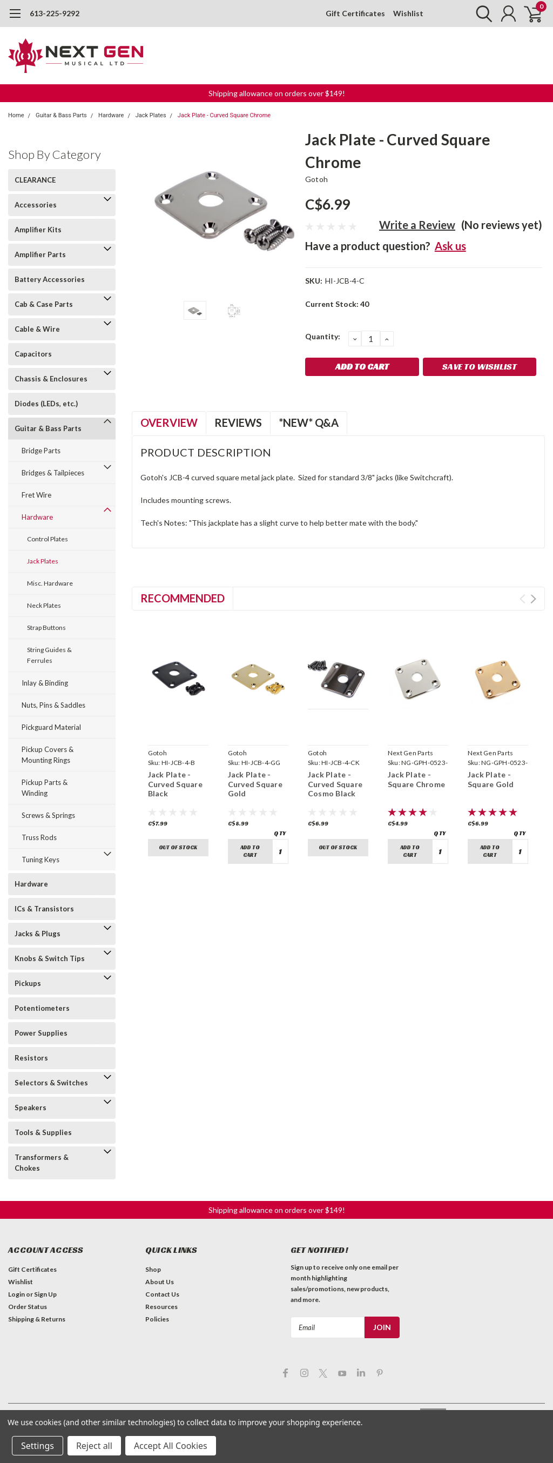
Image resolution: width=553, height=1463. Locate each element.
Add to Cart (250, 851)
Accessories (36, 204)
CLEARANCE (35, 180)
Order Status (27, 1307)
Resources (161, 1307)
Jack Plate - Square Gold (491, 779)
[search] (481, 13)
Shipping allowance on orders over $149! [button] (276, 93)
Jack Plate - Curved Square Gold (255, 784)
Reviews (238, 422)
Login (16, 1294)
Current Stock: (337, 303)
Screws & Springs (48, 815)
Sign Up (45, 1294)
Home (16, 115)
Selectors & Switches (51, 1082)
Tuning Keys (40, 859)
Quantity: (322, 336)
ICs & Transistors (44, 908)
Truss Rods (39, 837)
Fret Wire (36, 495)
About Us (159, 1282)
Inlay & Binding (45, 683)
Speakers (30, 1107)
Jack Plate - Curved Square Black (175, 784)
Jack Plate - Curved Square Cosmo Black (335, 784)
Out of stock (178, 847)
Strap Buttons (46, 627)
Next (533, 599)
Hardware (111, 115)
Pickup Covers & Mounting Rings (47, 754)
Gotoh (316, 179)
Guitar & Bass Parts (61, 115)
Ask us (450, 245)
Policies (157, 1319)
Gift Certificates (355, 13)
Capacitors (33, 354)
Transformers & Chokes (42, 1162)
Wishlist (408, 13)
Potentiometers (42, 1008)
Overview (169, 422)
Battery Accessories (50, 279)
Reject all (94, 1446)
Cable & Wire (37, 329)
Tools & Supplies (43, 1132)
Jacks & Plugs (37, 933)
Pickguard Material (51, 727)
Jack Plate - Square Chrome (416, 779)
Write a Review (417, 224)
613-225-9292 (54, 13)
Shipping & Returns (36, 1319)
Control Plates (47, 539)
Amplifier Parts (40, 254)
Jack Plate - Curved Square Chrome (224, 115)
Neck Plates (44, 605)
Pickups (28, 983)
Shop (153, 1269)
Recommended (182, 598)
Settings (37, 1446)
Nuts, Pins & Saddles (53, 705)
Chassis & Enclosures (51, 378)
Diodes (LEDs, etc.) (46, 403)
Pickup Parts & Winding (45, 787)
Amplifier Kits (38, 229)
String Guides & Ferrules (49, 655)
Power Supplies (41, 1033)
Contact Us (162, 1294)
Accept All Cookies (170, 1446)
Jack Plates (151, 115)
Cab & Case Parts (44, 304)
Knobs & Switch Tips (50, 958)
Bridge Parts (41, 450)
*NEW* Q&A (309, 422)
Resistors (31, 1057)
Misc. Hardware (50, 583)
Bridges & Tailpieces (53, 472)
